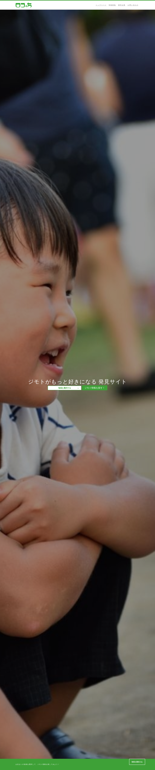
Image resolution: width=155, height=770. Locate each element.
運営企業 (121, 5)
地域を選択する (137, 762)
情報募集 (112, 5)
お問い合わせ (133, 5)
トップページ (101, 5)
